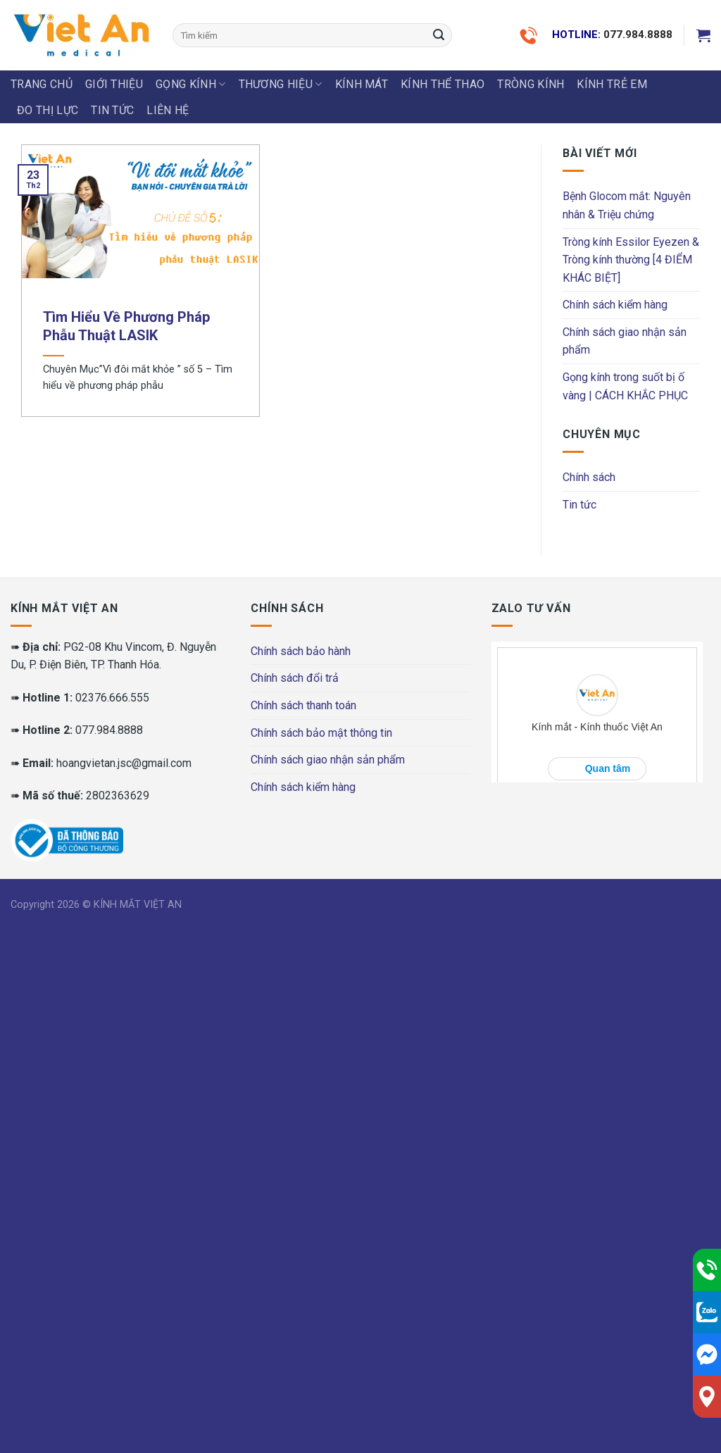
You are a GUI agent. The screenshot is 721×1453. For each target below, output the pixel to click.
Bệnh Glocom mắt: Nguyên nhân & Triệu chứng (627, 205)
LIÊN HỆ (167, 110)
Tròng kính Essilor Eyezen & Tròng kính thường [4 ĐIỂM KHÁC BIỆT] (631, 260)
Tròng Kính (530, 84)
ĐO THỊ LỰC (47, 110)
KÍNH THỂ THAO (442, 84)
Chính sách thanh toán (303, 705)
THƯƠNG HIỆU (280, 84)
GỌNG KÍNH (190, 84)
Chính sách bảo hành (301, 651)
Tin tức (112, 110)
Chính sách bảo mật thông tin (321, 733)
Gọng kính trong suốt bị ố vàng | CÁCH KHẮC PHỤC (625, 386)
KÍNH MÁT (362, 84)
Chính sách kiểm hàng (615, 304)
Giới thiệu (114, 84)
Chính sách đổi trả (295, 678)
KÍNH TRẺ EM (612, 84)
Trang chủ (42, 84)
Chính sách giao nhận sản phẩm (624, 341)
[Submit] (439, 35)
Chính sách (589, 477)
